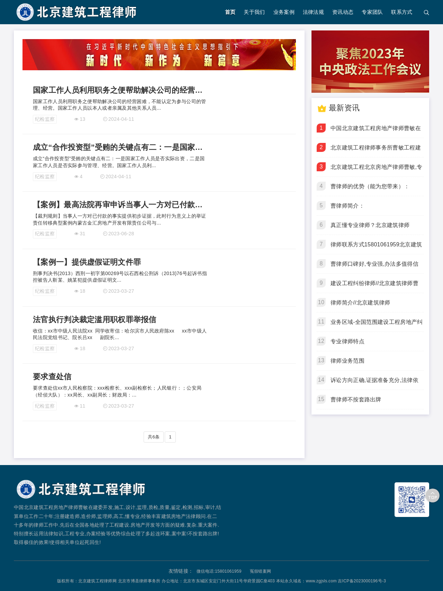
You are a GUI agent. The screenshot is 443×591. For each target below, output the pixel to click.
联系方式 (401, 12)
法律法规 (313, 12)
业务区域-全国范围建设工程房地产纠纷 (377, 325)
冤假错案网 (260, 571)
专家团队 (372, 12)
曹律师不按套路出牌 (356, 399)
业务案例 (284, 12)
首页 (230, 12)
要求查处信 (52, 376)
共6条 (154, 436)
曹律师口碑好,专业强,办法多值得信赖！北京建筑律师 (374, 267)
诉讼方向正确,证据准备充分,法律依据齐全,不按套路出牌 (374, 383)
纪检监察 (45, 119)
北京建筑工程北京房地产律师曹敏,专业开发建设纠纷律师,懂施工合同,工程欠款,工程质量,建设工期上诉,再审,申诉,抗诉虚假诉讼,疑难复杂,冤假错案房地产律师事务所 (377, 170)
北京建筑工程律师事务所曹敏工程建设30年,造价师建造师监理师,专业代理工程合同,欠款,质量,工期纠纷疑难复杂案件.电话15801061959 (376, 151)
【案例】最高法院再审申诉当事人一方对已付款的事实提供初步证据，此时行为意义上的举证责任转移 (120, 204)
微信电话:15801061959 (219, 571)
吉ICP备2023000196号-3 (362, 581)
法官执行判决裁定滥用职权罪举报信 (94, 319)
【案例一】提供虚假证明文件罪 (87, 262)
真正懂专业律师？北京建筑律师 (370, 225)
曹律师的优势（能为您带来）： (370, 186)
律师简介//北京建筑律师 (360, 303)
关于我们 (254, 12)
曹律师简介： (347, 206)
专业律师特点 (347, 341)
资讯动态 (342, 12)
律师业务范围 (347, 361)
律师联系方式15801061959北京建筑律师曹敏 (376, 248)
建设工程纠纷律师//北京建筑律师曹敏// (374, 286)
